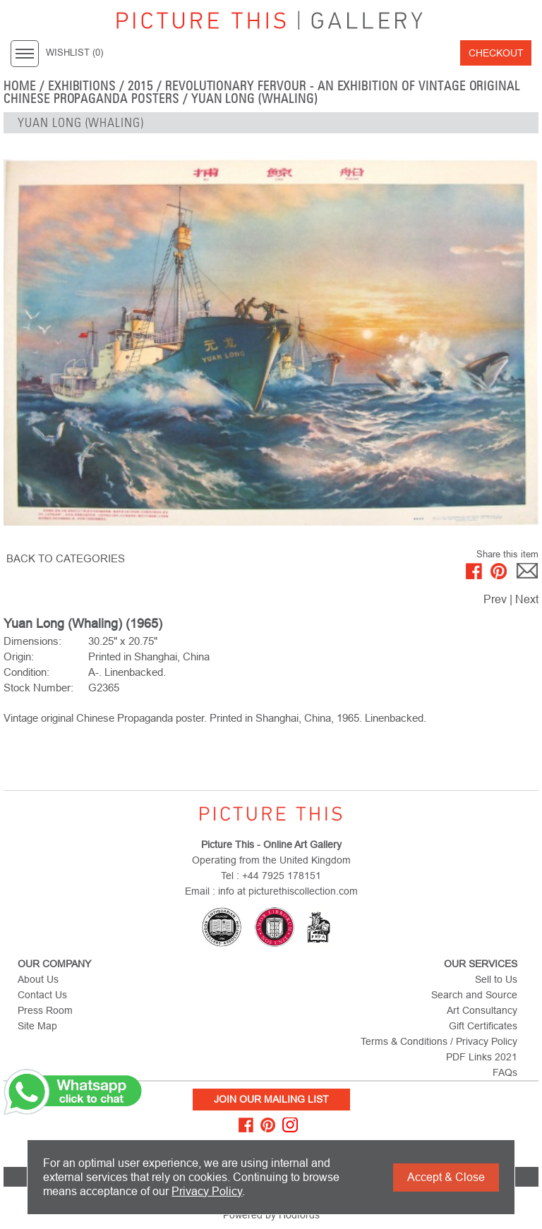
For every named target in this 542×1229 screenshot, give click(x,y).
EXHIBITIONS (82, 86)
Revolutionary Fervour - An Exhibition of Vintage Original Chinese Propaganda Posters (262, 92)
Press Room (45, 1010)
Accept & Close (446, 1177)
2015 (140, 86)
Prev (495, 599)
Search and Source (474, 994)
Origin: (19, 656)
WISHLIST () (74, 53)
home (20, 86)
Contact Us (42, 994)
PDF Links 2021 (481, 1056)
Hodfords (299, 1215)
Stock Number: (38, 688)
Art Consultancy (482, 1010)
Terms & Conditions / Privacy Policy (439, 1041)
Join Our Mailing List (271, 1099)
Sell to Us (496, 979)
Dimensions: (32, 641)
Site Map (37, 1025)
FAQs (505, 1072)
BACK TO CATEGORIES (65, 558)
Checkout (496, 53)
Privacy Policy (206, 1191)
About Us (38, 979)
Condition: (26, 672)
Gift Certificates (483, 1025)
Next (526, 599)
